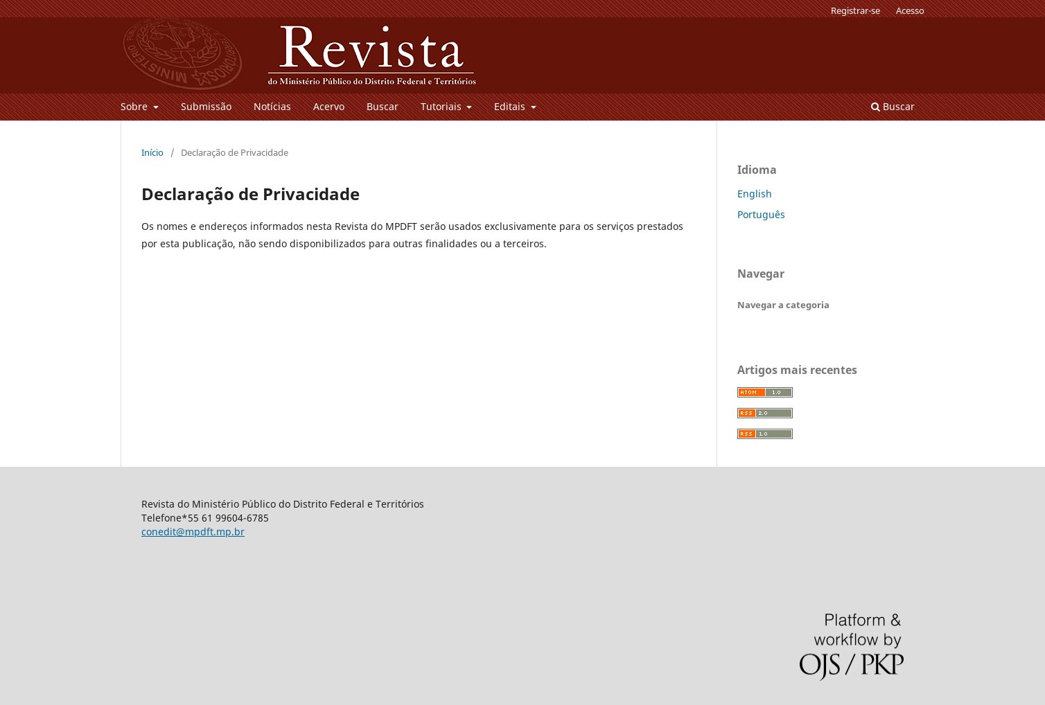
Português (761, 214)
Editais (511, 106)
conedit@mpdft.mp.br (193, 531)
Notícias (272, 106)
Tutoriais (442, 106)
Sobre (135, 106)
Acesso (910, 10)
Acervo (328, 106)
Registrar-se (855, 10)
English (754, 193)
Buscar (382, 106)
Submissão (206, 106)
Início (152, 152)
